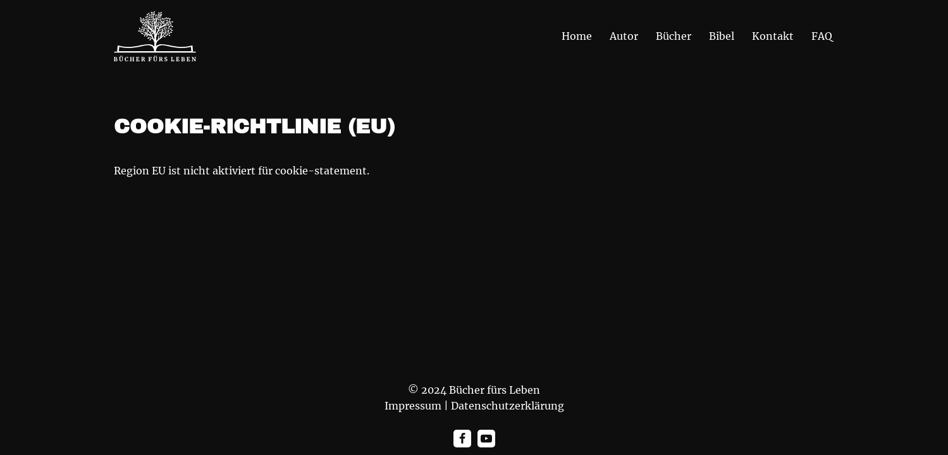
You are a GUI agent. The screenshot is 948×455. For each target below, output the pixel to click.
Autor (624, 36)
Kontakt (773, 36)
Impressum (413, 405)
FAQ (821, 36)
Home (577, 36)
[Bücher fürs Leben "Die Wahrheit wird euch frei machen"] (155, 36)
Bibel (721, 36)
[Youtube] (486, 438)
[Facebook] (462, 438)
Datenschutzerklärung (507, 405)
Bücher (673, 36)
